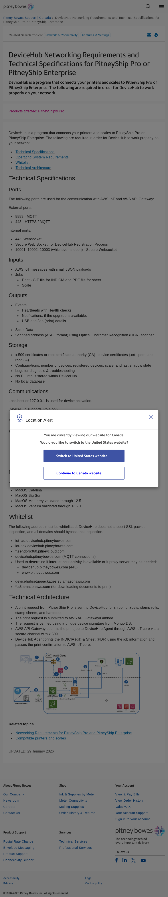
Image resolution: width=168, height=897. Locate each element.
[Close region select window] (151, 417)
